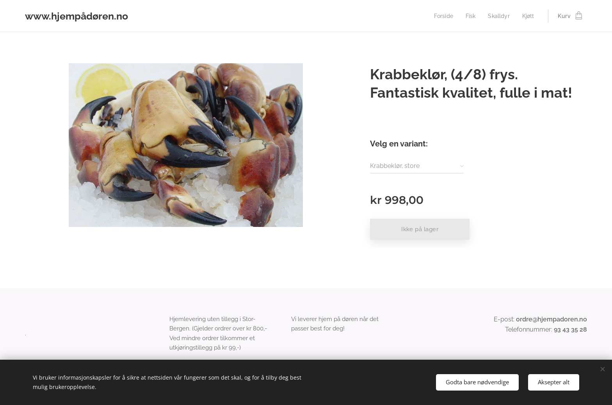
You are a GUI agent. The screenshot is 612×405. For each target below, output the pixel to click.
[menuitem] (441, 16)
